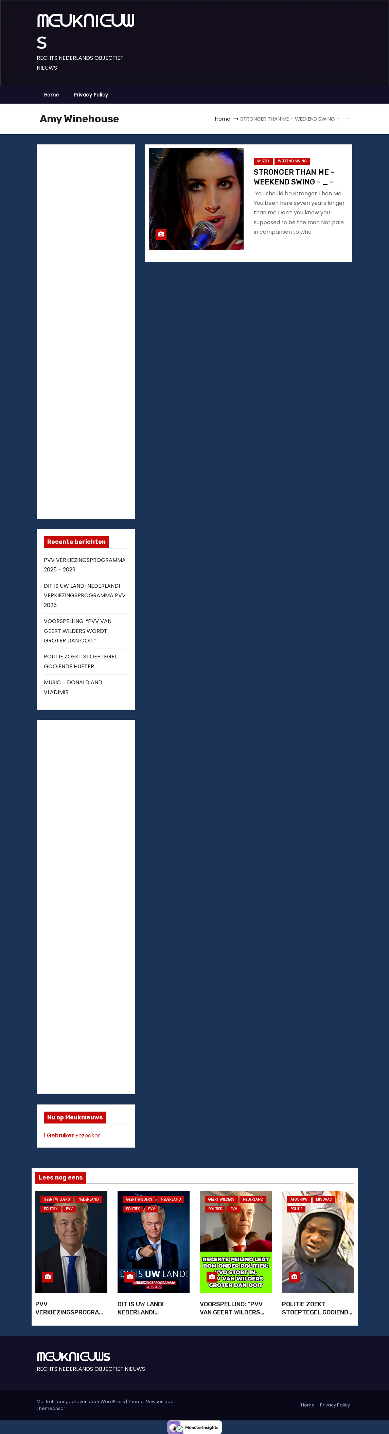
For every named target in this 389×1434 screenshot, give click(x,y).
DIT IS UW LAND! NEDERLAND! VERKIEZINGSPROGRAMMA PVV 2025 (85, 595)
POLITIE (296, 1209)
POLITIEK (50, 1209)
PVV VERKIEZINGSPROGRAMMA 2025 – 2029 (69, 1312)
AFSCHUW (298, 1199)
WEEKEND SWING (292, 161)
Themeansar (51, 1408)
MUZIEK (263, 161)
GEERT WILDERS (57, 1199)
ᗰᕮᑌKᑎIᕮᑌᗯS (73, 1357)
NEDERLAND (88, 1199)
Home (51, 94)
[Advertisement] (95, 330)
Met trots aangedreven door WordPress (81, 1401)
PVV (69, 1209)
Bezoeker (72, 1135)
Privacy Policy (91, 94)
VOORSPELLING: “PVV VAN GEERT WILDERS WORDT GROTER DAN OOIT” (77, 630)
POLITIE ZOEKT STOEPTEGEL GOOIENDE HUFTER (317, 1312)
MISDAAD (324, 1199)
